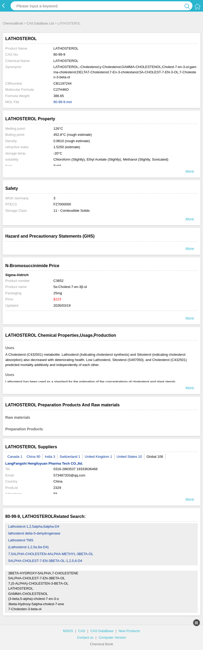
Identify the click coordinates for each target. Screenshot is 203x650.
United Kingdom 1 (98, 457)
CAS (81, 631)
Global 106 (154, 457)
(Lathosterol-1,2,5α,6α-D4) (28, 547)
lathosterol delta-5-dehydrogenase (34, 533)
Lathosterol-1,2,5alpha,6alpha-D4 (33, 526)
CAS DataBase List (40, 23)
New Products (129, 631)
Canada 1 (14, 457)
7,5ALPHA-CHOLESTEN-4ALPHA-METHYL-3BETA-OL (50, 554)
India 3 (50, 457)
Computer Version (112, 637)
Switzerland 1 (69, 457)
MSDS (68, 631)
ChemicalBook (13, 23)
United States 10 (129, 457)
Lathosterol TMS (20, 540)
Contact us (85, 637)
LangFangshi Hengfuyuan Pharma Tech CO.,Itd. (44, 463)
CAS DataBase (101, 631)
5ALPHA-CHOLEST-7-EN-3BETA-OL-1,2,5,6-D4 (45, 561)
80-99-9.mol (62, 102)
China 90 (33, 457)
